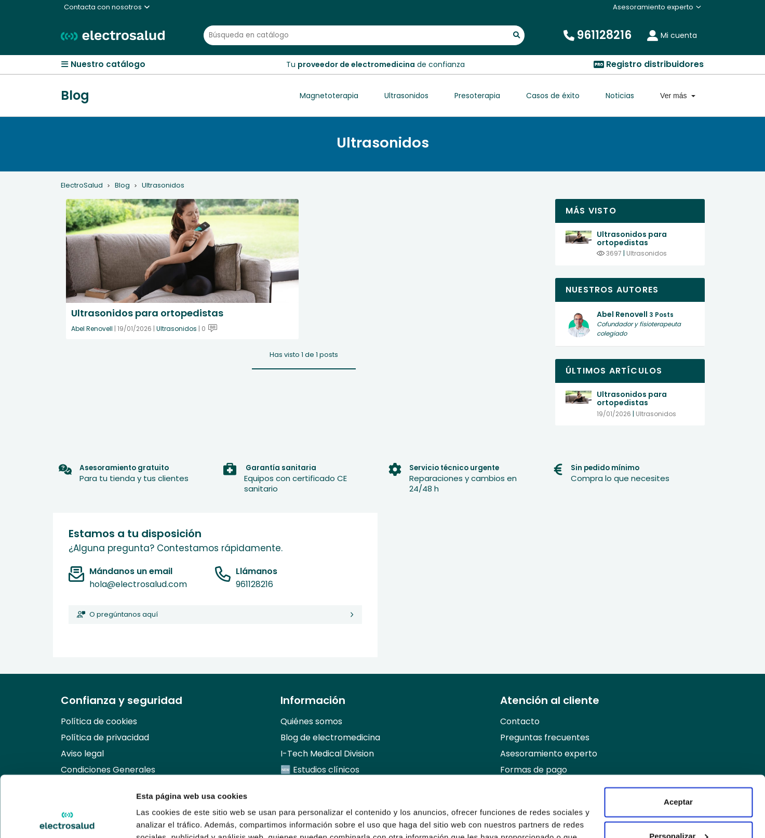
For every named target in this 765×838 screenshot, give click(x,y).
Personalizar (678, 774)
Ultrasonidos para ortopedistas (632, 238)
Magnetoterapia (329, 95)
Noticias (620, 95)
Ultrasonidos (406, 95)
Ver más (674, 95)
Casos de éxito (553, 95)
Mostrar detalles (166, 817)
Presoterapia (477, 95)
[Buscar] (364, 35)
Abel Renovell (92, 328)
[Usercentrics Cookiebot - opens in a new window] (67, 818)
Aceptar (678, 741)
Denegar (678, 809)
